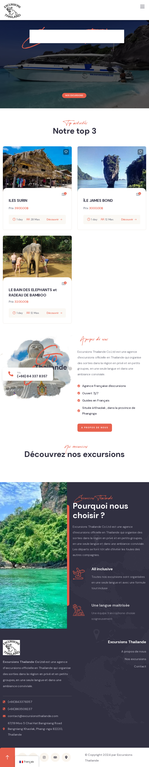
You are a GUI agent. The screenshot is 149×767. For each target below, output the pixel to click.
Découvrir (52, 219)
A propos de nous (94, 437)
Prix (11, 208)
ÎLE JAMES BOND (98, 200)
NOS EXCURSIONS (74, 95)
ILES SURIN (18, 200)
